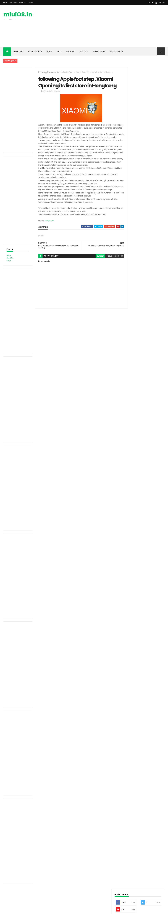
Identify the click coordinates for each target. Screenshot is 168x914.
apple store (47, 72)
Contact (23, 2)
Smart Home (99, 51)
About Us (13, 2)
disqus (104, 267)
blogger (95, 267)
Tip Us (30, 2)
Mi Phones (19, 51)
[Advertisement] (117, 26)
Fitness (70, 51)
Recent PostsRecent (135, 159)
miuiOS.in (17, 15)
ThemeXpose (17, 910)
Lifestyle (83, 51)
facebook (114, 267)
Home (5, 2)
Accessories (116, 51)
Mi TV (59, 51)
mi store (56, 72)
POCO (49, 51)
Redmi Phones (35, 51)
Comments (154, 159)
